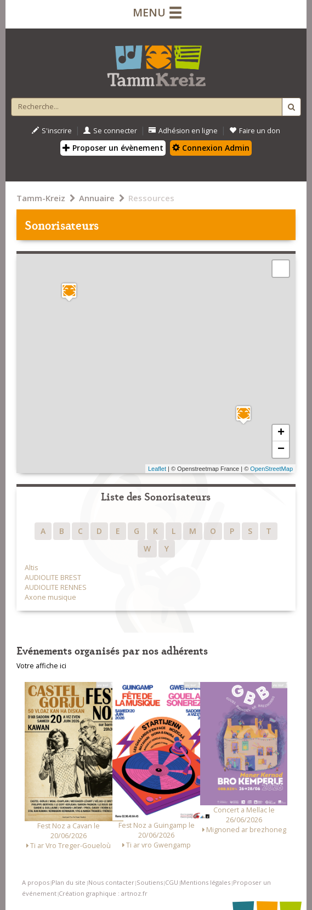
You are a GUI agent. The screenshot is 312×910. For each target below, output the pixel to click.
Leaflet (157, 468)
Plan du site (69, 882)
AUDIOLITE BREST (53, 577)
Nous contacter (111, 882)
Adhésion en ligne (183, 130)
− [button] (281, 449)
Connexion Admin (210, 148)
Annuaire (97, 197)
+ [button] (281, 433)
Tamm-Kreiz (40, 197)
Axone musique (50, 597)
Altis (31, 567)
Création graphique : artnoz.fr (103, 893)
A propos (35, 882)
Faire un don (254, 130)
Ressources (151, 197)
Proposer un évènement (113, 148)
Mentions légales (205, 882)
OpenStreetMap (271, 468)
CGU (171, 882)
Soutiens (150, 882)
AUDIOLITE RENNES (56, 587)
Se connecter (110, 130)
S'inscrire (52, 130)
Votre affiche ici (41, 665)
